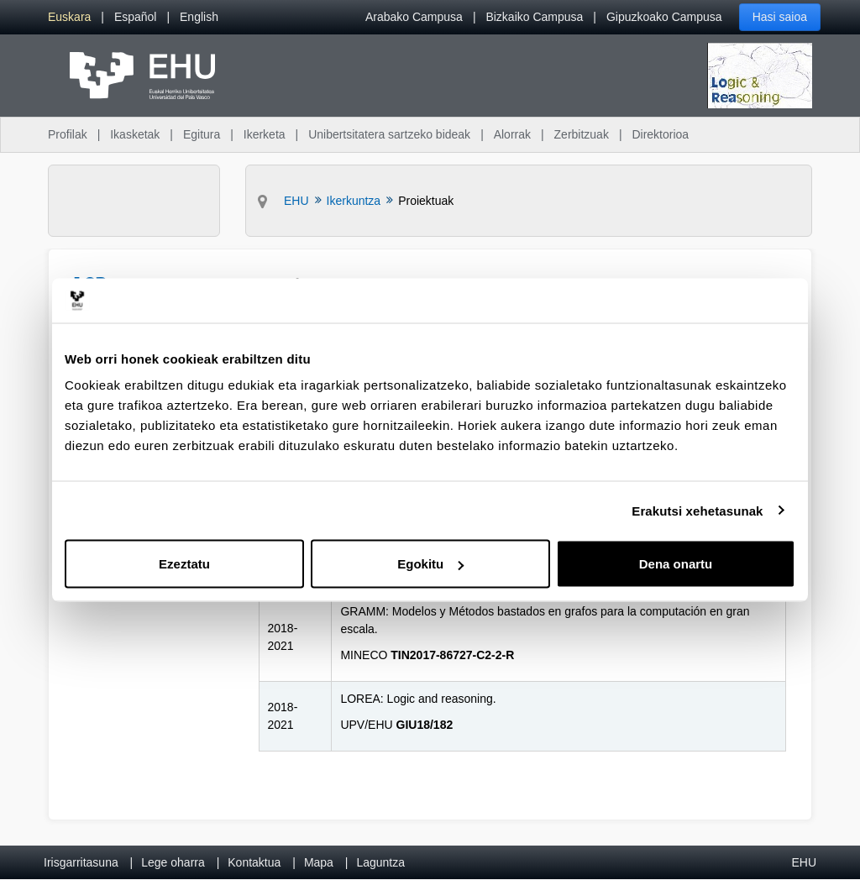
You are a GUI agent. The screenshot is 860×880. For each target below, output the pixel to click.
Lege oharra (173, 862)
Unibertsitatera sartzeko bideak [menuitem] (389, 134)
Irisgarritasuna (81, 862)
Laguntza (380, 862)
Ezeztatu (184, 564)
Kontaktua (254, 862)
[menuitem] (69, 17)
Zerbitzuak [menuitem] (581, 134)
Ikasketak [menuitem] (135, 134)
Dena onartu (676, 564)
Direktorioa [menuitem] (660, 134)
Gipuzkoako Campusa (664, 17)
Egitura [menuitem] (201, 134)
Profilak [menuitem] (67, 134)
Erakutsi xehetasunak (697, 510)
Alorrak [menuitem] (512, 134)
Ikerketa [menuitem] (265, 134)
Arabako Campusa (414, 17)
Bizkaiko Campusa (534, 17)
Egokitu (430, 564)
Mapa (318, 862)
